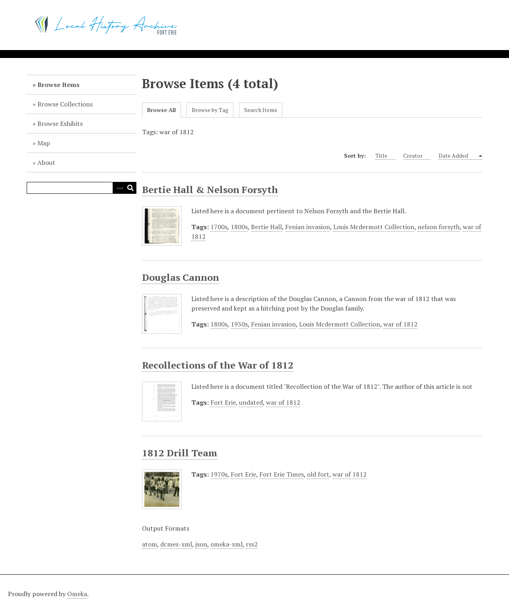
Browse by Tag (210, 110)
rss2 (252, 544)
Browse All (161, 110)
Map (43, 143)
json (201, 544)
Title (385, 156)
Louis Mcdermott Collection (373, 226)
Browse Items (58, 84)
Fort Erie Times (281, 474)
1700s (218, 226)
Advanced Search (118, 188)
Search (130, 188)
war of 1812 (400, 324)
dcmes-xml (176, 544)
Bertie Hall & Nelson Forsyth (210, 189)
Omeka (77, 593)
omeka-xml (226, 544)
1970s (218, 474)
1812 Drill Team (180, 452)
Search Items (260, 110)
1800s (239, 226)
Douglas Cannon (180, 277)
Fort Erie (223, 402)
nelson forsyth (439, 226)
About (46, 162)
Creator (417, 156)
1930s (239, 324)
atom (149, 544)
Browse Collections (65, 104)
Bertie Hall (266, 226)
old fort (318, 474)
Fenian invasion (307, 226)
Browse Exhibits (60, 123)
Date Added (458, 156)
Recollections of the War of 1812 (217, 365)
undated (251, 402)
